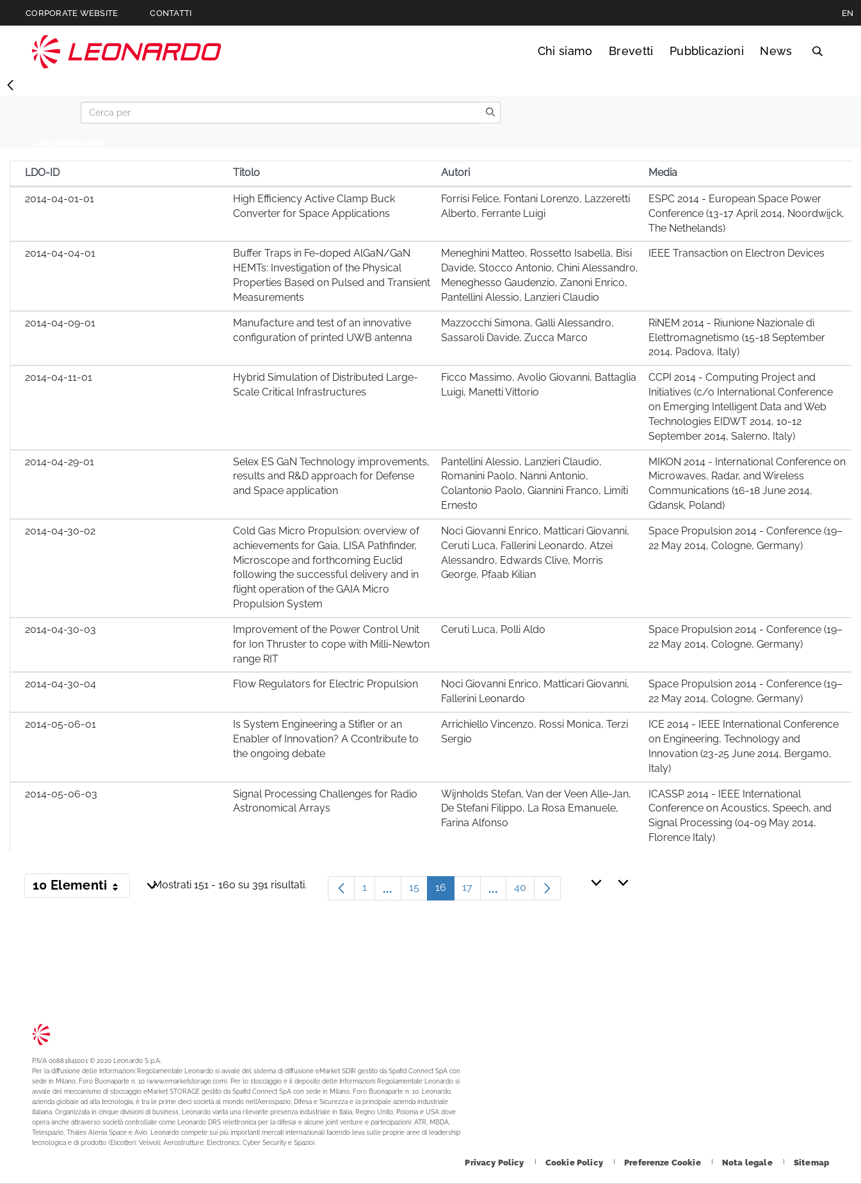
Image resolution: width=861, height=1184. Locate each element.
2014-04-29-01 (59, 462)
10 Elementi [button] (81, 887)
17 (471, 890)
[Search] (281, 113)
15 (418, 890)
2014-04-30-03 (60, 629)
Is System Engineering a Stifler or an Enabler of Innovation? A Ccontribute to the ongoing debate (326, 739)
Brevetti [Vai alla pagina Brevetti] (631, 51)
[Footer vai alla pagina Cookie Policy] (575, 1162)
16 (445, 890)
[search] (490, 112)
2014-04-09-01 (60, 323)
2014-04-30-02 (60, 531)
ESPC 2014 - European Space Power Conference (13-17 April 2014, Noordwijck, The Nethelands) (746, 213)
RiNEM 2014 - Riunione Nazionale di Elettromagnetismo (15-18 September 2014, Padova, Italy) (736, 337)
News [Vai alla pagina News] (776, 51)
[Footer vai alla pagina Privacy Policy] (495, 1162)
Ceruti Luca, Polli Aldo (493, 629)
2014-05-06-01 (60, 724)
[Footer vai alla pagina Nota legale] (748, 1162)
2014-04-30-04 (60, 684)
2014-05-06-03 (61, 794)
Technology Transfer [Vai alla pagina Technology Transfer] (126, 51)
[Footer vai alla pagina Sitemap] (811, 1162)
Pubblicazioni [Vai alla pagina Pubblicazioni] (707, 51)
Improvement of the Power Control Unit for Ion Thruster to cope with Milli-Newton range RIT (331, 644)
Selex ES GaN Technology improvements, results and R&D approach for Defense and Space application (331, 476)
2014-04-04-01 (60, 253)
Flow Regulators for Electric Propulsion (325, 684)
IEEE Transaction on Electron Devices (736, 253)
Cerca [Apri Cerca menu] (817, 51)
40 (524, 890)
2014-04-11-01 (58, 377)
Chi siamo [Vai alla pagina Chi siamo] (565, 51)
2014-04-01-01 (59, 199)
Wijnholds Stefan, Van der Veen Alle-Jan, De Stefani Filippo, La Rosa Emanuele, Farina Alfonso (536, 808)
